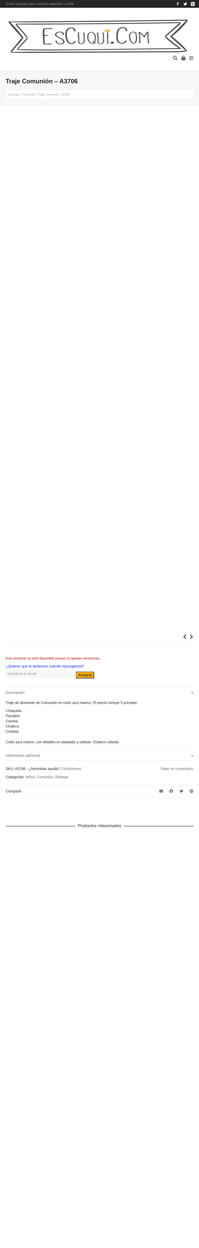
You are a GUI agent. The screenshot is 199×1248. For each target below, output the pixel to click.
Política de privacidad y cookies (72, 1069)
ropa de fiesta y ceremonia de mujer (26, 1009)
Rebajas (61, 777)
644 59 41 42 (133, 1010)
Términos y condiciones (73, 1091)
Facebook (178, 4)
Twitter (185, 4)
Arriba (185, 1160)
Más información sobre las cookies (75, 1081)
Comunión (45, 777)
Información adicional (23, 755)
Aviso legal (62, 1058)
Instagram (193, 4)
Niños (30, 777)
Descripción (15, 693)
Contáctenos (71, 769)
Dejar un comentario (177, 769)
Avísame (85, 675)
